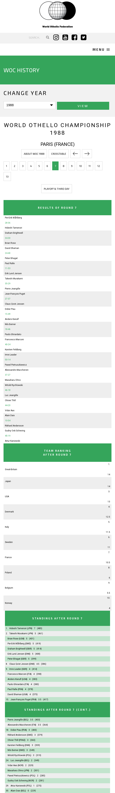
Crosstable (58, 153)
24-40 (7, 253)
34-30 (7, 237)
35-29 (7, 283)
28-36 (7, 222)
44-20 (7, 405)
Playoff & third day (56, 188)
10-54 (7, 420)
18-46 (7, 329)
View (58, 105)
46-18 (7, 390)
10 (80, 165)
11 (90, 165)
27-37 (7, 298)
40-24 (7, 344)
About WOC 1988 (34, 153)
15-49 (7, 313)
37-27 (7, 374)
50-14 (7, 359)
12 (98, 165)
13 (7, 176)
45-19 (7, 435)
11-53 (7, 268)
